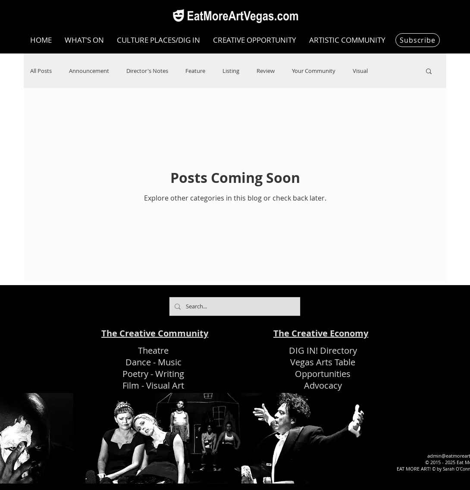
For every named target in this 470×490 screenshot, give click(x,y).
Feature (195, 71)
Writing (169, 374)
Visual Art (165, 385)
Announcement (89, 71)
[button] (429, 71)
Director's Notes (147, 71)
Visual (360, 71)
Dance (138, 362)
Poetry (135, 374)
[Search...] (234, 306)
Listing (230, 71)
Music (170, 362)
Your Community (313, 71)
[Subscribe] (417, 40)
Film (130, 385)
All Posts (41, 71)
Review (266, 71)
